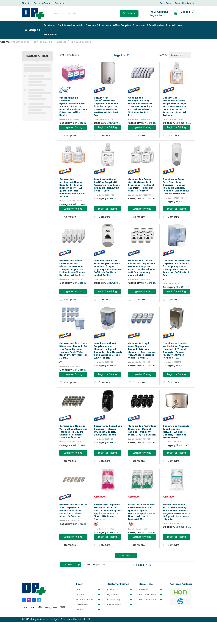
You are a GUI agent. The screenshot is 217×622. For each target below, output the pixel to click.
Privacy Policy (114, 604)
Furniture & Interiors (97, 25)
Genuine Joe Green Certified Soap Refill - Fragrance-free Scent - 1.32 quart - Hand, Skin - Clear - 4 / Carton (142, 185)
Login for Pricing (73, 127)
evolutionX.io (84, 619)
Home (5, 42)
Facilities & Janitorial (69, 25)
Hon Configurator (147, 594)
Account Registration (185, 3)
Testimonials (82, 604)
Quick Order (165, 3)
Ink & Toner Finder (148, 599)
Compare (67, 135)
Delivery (80, 594)
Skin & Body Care (81, 42)
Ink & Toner (50, 34)
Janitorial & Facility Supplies (50, 42)
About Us (26, 3)
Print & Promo (174, 25)
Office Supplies (122, 25)
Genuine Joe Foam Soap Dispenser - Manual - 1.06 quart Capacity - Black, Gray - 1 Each (108, 430)
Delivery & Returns (43, 3)
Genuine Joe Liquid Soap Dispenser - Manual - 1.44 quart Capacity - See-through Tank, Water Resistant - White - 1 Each (108, 350)
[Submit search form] (128, 13)
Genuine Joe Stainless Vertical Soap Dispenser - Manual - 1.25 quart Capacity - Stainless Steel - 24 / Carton (73, 431)
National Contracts (85, 599)
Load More (126, 555)
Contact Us (60, 3)
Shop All (34, 30)
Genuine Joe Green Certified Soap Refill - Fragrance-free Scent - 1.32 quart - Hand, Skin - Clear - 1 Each (107, 185)
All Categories (21, 42)
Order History (113, 599)
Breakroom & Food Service (148, 25)
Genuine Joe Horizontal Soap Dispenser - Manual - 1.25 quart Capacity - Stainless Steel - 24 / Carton (73, 510)
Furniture (143, 590)
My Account (113, 594)
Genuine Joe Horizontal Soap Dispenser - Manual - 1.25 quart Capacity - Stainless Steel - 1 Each (176, 431)
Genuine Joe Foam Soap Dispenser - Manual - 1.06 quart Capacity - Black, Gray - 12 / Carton (142, 430)
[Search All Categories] (93, 13)
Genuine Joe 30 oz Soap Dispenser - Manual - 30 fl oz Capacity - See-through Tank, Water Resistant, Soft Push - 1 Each (176, 268)
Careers (80, 609)
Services (49, 25)
